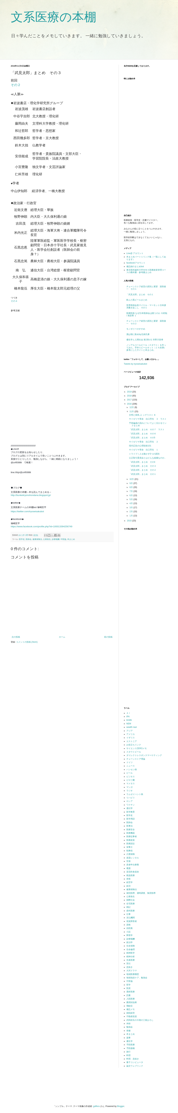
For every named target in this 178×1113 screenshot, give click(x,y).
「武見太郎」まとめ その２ (142, 470)
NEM (128, 723)
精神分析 (130, 956)
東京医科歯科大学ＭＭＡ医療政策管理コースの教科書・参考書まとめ (146, 271)
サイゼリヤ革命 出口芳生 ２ (143, 442)
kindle (129, 720)
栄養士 (129, 847)
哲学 (128, 985)
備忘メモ (130, 1009)
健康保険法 (37, 539)
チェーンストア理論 (135, 759)
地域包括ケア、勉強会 (136, 977)
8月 (131, 487)
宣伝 (128, 963)
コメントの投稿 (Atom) (27, 642)
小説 (128, 932)
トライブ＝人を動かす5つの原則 (144, 454)
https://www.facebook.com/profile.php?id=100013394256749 (41, 526)
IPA (128, 716)
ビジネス (130, 776)
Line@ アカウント (134, 253)
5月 (131, 499)
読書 (128, 995)
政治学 (129, 942)
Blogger (120, 1106)
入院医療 (130, 999)
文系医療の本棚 (53, 17)
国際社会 (130, 900)
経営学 (129, 882)
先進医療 (130, 960)
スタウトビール (133, 752)
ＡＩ (128, 713)
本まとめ (71, 539)
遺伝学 (129, 808)
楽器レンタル (132, 858)
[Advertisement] (71, 51)
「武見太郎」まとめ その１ (139, 294)
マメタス (130, 783)
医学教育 (130, 812)
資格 (128, 925)
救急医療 (130, 875)
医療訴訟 (130, 843)
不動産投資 (131, 1016)
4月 (131, 503)
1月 (131, 515)
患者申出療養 (132, 864)
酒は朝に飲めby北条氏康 (137, 334)
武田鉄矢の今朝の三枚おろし (139, 1020)
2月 (131, 511)
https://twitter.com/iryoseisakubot (27, 511)
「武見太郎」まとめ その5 (142, 437)
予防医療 (130, 1044)
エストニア (131, 741)
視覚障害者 (131, 921)
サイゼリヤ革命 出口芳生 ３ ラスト (148, 419)
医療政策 (130, 840)
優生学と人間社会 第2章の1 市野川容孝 (144, 339)
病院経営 (130, 1013)
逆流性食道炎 (132, 872)
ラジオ (129, 790)
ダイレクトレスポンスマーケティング (144, 755)
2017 (129, 400)
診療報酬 (55, 539)
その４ (14, 301)
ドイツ (129, 762)
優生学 (129, 1041)
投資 (128, 988)
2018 (129, 396)
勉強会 (129, 1027)
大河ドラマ (131, 970)
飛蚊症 (129, 1006)
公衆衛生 (47, 539)
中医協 (63, 539)
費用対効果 (131, 1002)
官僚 (128, 861)
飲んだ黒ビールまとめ (136, 300)
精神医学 (130, 953)
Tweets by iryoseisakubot (135, 364)
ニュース (130, 766)
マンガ (129, 787)
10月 (132, 479)
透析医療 (130, 991)
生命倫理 (130, 949)
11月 (132, 411)
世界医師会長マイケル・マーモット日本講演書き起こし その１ (146, 306)
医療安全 (130, 829)
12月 (132, 407)
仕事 (128, 914)
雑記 (128, 907)
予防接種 (130, 1048)
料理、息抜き (132, 1059)
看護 (128, 868)
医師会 (28, 539)
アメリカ (130, 734)
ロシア (129, 801)
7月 (131, 491)
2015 (129, 520)
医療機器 (130, 833)
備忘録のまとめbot (135, 266)
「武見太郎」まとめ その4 (142, 462)
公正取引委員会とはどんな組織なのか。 (148, 458)
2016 (129, 404)
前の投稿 (108, 637)
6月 (131, 495)
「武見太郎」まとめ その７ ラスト (146, 429)
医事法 (129, 826)
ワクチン (130, 805)
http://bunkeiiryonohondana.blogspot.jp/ (31, 495)
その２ (16, 85)
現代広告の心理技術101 (140, 446)
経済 (128, 886)
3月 (131, 507)
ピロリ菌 (130, 780)
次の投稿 (16, 637)
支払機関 (130, 917)
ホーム (62, 637)
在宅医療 (130, 903)
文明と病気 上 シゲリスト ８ (142, 415)
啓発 (128, 879)
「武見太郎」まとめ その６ (142, 433)
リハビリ (130, 798)
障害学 (129, 935)
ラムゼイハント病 (134, 794)
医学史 (22, 539)
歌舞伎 (129, 850)
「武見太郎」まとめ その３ (142, 466)
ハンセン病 (131, 769)
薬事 (128, 1038)
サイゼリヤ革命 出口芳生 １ (143, 450)
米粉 (128, 1023)
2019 (129, 392)
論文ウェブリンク (134, 1066)
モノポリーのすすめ (135, 329)
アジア (129, 731)
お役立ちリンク (133, 745)
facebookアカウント (135, 263)
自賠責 (129, 928)
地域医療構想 (132, 974)
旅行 (128, 1052)
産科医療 (130, 911)
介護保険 (130, 854)
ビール (129, 773)
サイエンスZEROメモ (136, 748)
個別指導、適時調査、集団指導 (141, 893)
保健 (128, 1030)
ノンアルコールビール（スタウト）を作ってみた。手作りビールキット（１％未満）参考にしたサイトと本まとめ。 (146, 347)
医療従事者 (131, 836)
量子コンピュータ (134, 1062)
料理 (128, 1055)
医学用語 (130, 819)
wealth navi (131, 727)
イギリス (130, 737)
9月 (131, 483)
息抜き (129, 967)
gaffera (96, 1106)
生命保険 (130, 946)
